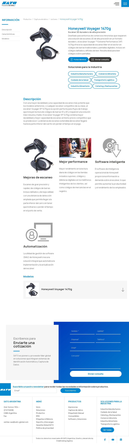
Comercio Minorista (107, 74)
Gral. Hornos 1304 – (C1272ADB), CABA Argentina (11, 410)
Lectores (54, 19)
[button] (75, 290)
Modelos (5, 38)
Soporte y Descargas (45, 422)
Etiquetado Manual (76, 413)
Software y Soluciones (77, 419)
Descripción (7, 29)
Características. (8, 34)
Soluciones (40, 410)
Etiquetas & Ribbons (44, 419)
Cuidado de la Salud (79, 80)
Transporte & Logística (104, 80)
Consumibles (73, 416)
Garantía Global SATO (45, 425)
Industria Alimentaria (80, 86)
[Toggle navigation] (116, 4)
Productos (27, 19)
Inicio (38, 407)
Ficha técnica (78, 59)
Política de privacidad (45, 428)
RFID (38, 416)
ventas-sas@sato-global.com (16, 422)
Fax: (5, 416)
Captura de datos (41, 19)
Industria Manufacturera (82, 74)
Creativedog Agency (64, 441)
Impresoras (73, 407)
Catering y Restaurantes (106, 86)
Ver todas (107, 430)
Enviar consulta (100, 59)
